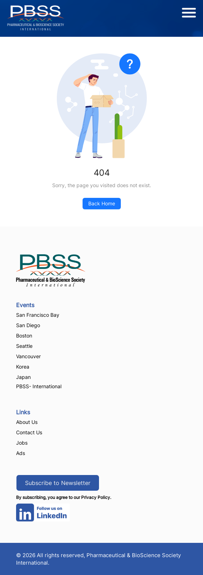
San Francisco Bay (37, 315)
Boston (24, 335)
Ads (20, 453)
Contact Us (29, 432)
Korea (22, 367)
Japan (23, 377)
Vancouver (28, 356)
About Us (27, 422)
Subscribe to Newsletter (57, 482)
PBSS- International (38, 386)
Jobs (22, 443)
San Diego (28, 325)
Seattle (24, 346)
